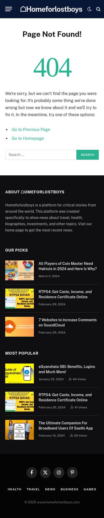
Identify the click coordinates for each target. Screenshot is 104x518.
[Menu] (8, 9)
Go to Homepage (28, 138)
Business (69, 489)
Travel (33, 489)
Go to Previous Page (31, 129)
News (50, 489)
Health (14, 489)
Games (90, 489)
